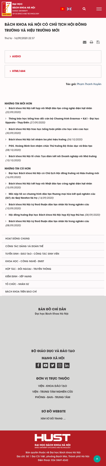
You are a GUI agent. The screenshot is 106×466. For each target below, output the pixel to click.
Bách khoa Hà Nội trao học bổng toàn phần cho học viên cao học (49, 129)
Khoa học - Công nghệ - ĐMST (24, 261)
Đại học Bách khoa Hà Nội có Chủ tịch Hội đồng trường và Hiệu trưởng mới (54, 173)
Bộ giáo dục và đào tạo (53, 351)
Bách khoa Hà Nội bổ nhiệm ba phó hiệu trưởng (37, 140)
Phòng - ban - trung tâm (52, 397)
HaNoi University (20, 11)
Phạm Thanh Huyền (89, 84)
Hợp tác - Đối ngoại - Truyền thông (28, 269)
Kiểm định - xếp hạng (18, 276)
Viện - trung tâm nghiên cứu (52, 391)
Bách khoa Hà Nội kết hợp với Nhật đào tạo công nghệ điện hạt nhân (50, 108)
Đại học (17, 4)
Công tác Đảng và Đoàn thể (24, 246)
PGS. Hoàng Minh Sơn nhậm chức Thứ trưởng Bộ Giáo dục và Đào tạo (50, 146)
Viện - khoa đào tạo (52, 386)
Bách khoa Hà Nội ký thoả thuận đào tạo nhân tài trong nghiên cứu (49, 205)
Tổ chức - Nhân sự (17, 284)
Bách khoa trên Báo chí (21, 291)
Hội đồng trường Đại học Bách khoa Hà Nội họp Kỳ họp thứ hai (46, 215)
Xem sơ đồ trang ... (53, 418)
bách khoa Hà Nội (23, 8)
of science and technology (25, 14)
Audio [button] (16, 56)
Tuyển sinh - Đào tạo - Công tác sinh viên (32, 254)
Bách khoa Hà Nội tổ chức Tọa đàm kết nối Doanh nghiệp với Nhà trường (53, 156)
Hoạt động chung (17, 238)
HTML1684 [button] (18, 71)
